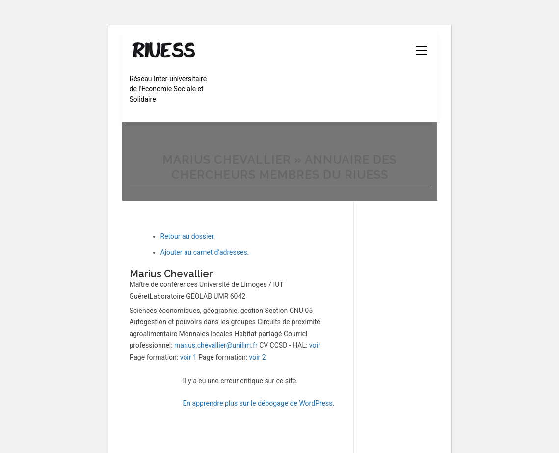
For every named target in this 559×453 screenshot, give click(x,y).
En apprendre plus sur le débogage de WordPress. (258, 403)
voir (314, 345)
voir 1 (188, 357)
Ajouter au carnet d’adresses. (204, 252)
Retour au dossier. (187, 236)
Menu (421, 50)
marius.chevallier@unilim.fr (216, 345)
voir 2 (257, 357)
